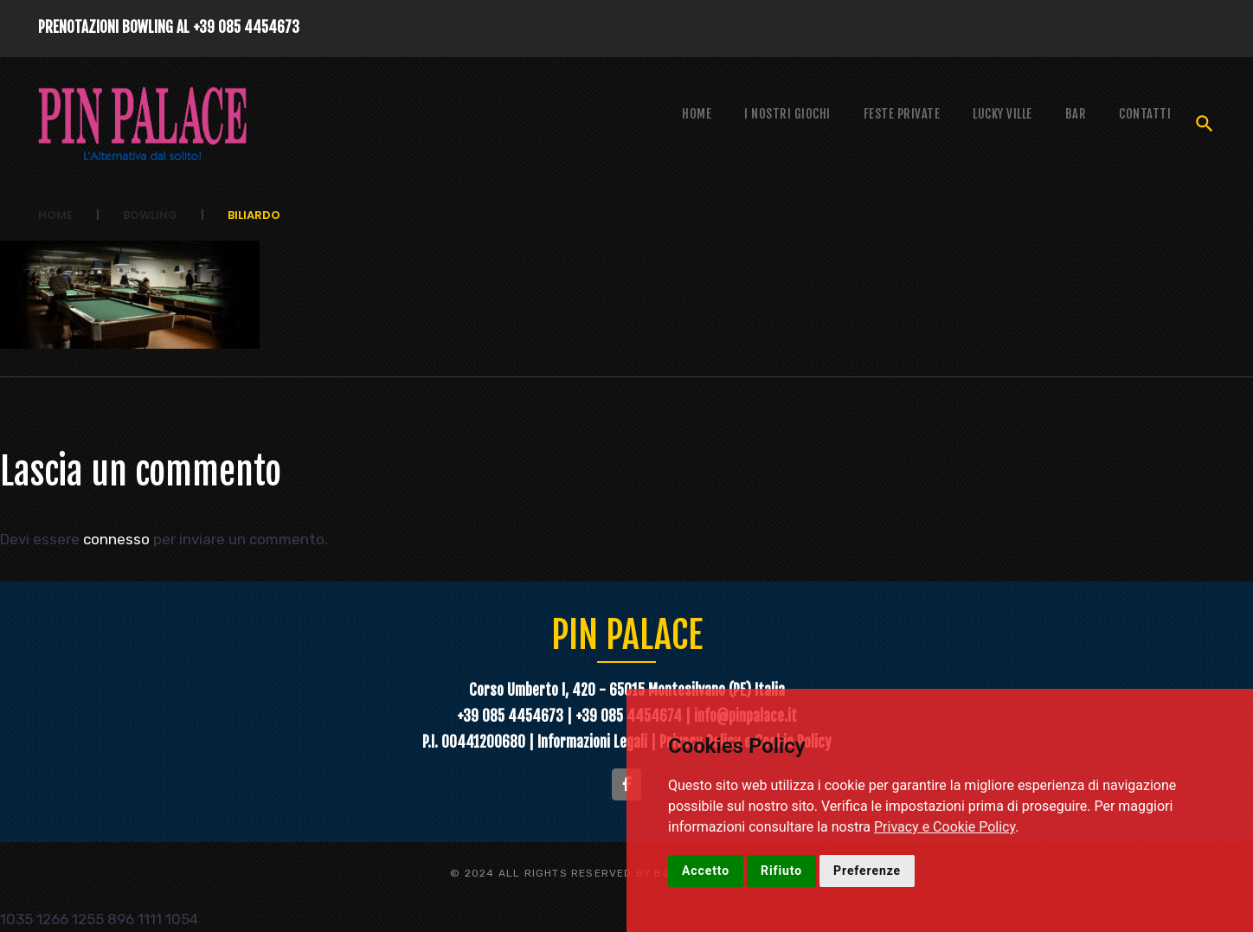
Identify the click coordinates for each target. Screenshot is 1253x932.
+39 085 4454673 (246, 27)
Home (696, 114)
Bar (1076, 114)
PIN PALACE (627, 635)
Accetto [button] (705, 870)
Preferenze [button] (867, 870)
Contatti (1145, 114)
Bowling (150, 215)
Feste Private (902, 114)
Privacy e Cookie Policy (944, 827)
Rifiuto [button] (781, 870)
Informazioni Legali (594, 742)
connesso (116, 539)
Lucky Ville (1002, 114)
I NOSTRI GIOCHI (787, 114)
